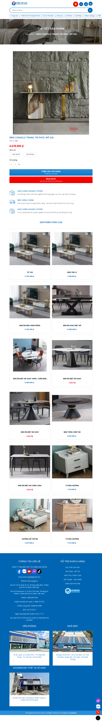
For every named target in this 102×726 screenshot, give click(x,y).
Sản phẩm (69, 16)
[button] (91, 4)
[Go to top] (98, 718)
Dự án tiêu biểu (48, 16)
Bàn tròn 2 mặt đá (72, 432)
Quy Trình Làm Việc (72, 567)
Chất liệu (59, 16)
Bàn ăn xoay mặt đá (72, 325)
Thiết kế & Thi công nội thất (30, 16)
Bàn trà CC (72, 272)
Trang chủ (14, 16)
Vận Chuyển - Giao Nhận (73, 579)
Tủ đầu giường (72, 539)
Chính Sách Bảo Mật (72, 583)
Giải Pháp (78, 16)
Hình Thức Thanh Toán (72, 575)
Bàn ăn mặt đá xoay (72, 379)
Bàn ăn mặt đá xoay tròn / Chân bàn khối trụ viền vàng (29, 379)
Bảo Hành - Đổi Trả (73, 571)
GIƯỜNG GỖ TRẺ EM (30, 539)
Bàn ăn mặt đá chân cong (29, 485)
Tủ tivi (30, 272)
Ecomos (73, 713)
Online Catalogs (89, 16)
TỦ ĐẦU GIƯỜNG (72, 485)
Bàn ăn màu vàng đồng (29, 325)
